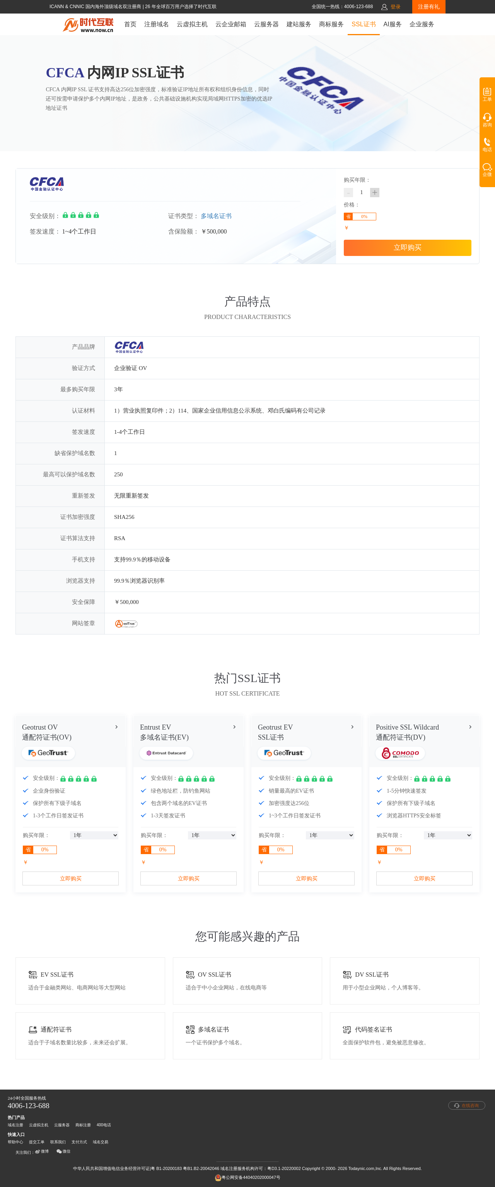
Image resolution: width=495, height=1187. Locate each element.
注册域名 (156, 24)
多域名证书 (216, 216)
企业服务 (422, 24)
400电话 (104, 1125)
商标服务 (331, 24)
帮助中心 (15, 1142)
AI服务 (393, 24)
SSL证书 (364, 24)
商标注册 (83, 1125)
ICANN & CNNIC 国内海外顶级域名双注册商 (96, 6)
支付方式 (79, 1142)
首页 (130, 24)
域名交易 (100, 1142)
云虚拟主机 (192, 24)
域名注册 (15, 1125)
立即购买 (408, 247)
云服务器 (266, 24)
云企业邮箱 (230, 24)
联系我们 (58, 1142)
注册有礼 (429, 6)
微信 (63, 1151)
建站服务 (299, 24)
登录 (396, 7)
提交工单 (36, 1142)
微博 (42, 1151)
